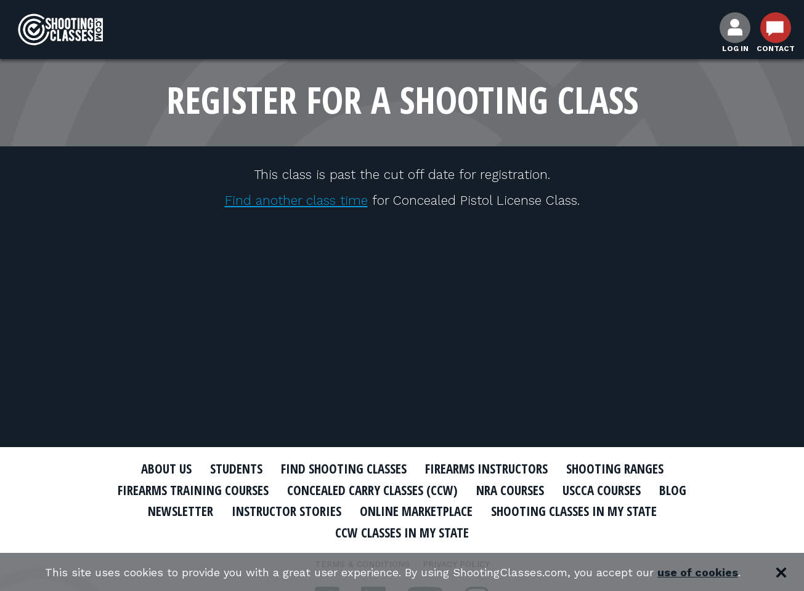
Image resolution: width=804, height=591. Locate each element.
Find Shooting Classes (344, 468)
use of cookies (697, 572)
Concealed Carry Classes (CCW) (372, 490)
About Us (166, 468)
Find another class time (296, 200)
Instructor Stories (286, 511)
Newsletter (180, 511)
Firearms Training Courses (193, 490)
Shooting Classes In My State (574, 511)
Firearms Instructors (486, 468)
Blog (672, 490)
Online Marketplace (416, 511)
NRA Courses (510, 490)
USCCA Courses (601, 490)
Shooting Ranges (615, 468)
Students (236, 468)
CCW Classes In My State (402, 532)
